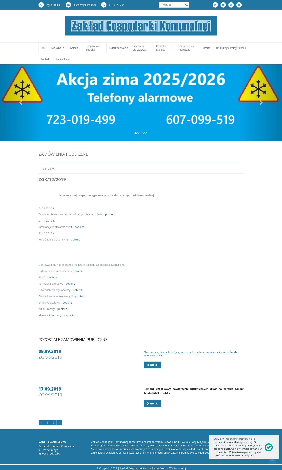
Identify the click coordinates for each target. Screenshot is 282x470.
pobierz (110, 214)
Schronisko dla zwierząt (142, 47)
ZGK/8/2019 (50, 357)
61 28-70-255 (112, 4)
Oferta (206, 48)
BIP (43, 48)
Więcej (152, 365)
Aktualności (57, 48)
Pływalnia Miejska (165, 47)
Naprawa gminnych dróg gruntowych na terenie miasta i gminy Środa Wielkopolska (190, 353)
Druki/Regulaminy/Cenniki (226, 48)
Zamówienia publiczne (186, 47)
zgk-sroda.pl (49, 4)
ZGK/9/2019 (50, 395)
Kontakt (45, 58)
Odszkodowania (118, 48)
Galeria (75, 48)
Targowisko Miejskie (93, 47)
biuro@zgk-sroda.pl (81, 4)
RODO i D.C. (63, 58)
